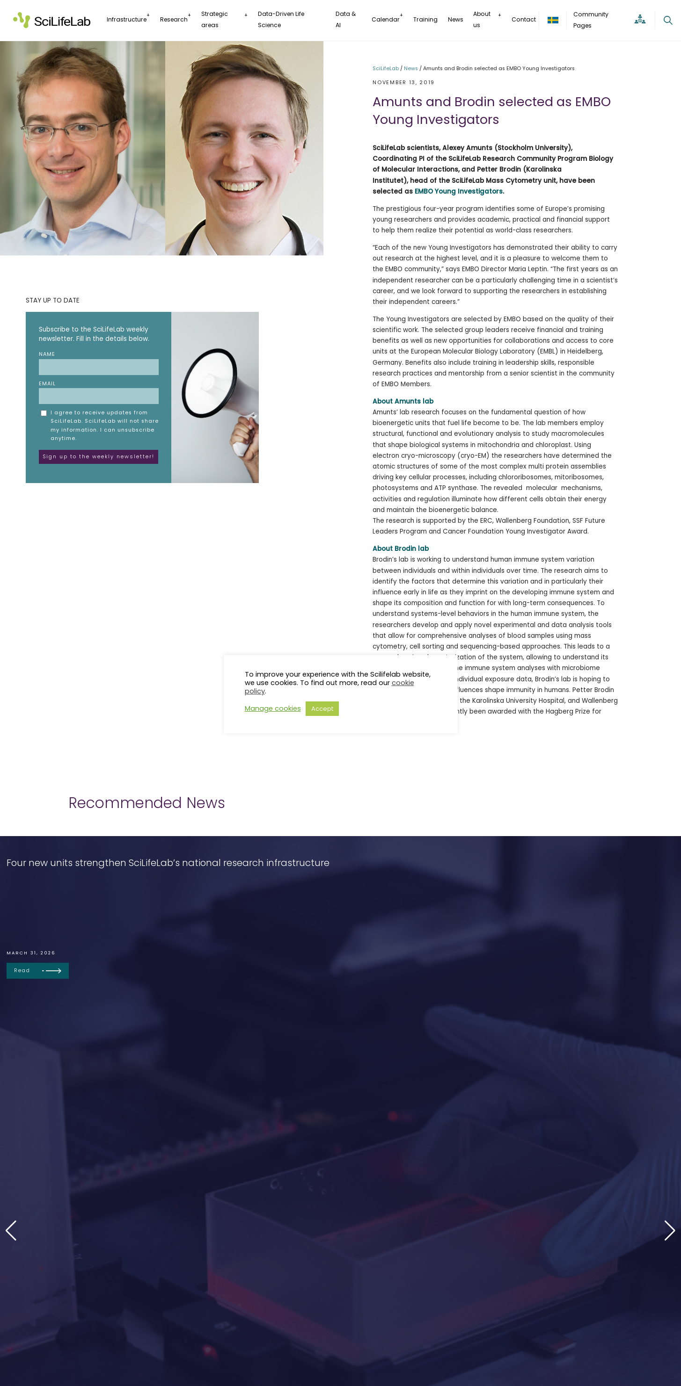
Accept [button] (322, 708)
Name (99, 363)
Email (99, 392)
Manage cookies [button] (273, 708)
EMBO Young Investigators (459, 191)
